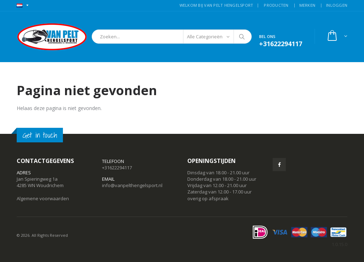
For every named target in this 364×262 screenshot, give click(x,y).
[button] (336, 36)
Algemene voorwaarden (43, 198)
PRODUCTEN (276, 5)
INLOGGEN (336, 5)
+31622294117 (117, 167)
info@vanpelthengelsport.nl (132, 185)
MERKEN (307, 5)
